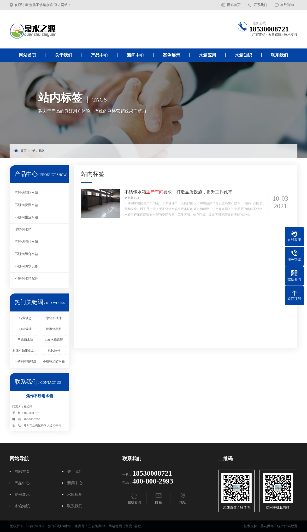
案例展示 (171, 55)
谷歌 (137, 526)
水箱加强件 (54, 318)
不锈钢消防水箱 (26, 193)
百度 (128, 526)
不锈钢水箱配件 (26, 278)
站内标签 (38, 151)
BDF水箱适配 (54, 339)
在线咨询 (287, 5)
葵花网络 (267, 526)
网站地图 (115, 526)
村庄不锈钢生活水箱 (25, 350)
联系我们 (260, 5)
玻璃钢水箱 (23, 229)
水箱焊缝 (25, 329)
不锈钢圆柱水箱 (26, 242)
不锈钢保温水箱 (26, 205)
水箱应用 (207, 55)
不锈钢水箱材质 (25, 361)
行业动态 (25, 318)
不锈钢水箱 (25, 339)
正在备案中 (96, 526)
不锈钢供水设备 (26, 266)
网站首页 (234, 5)
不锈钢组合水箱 (26, 254)
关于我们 (63, 55)
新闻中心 (135, 55)
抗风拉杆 (54, 350)
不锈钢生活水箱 (26, 217)
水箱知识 (243, 55)
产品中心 (99, 55)
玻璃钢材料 (54, 329)
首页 (23, 151)
